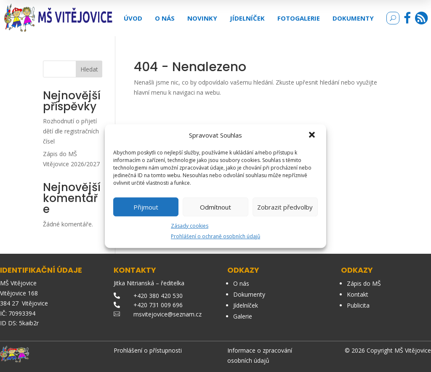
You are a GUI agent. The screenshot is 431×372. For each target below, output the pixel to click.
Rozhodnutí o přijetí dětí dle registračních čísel (71, 131)
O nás (165, 18)
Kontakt (357, 294)
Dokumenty (353, 18)
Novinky (202, 18)
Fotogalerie (298, 18)
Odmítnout (215, 207)
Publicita (358, 305)
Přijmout (145, 207)
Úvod (133, 18)
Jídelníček (247, 18)
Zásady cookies (189, 225)
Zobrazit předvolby (285, 207)
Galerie (242, 316)
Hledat (89, 69)
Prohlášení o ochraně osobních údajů (215, 236)
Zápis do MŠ (364, 283)
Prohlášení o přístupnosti (148, 350)
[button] (313, 135)
